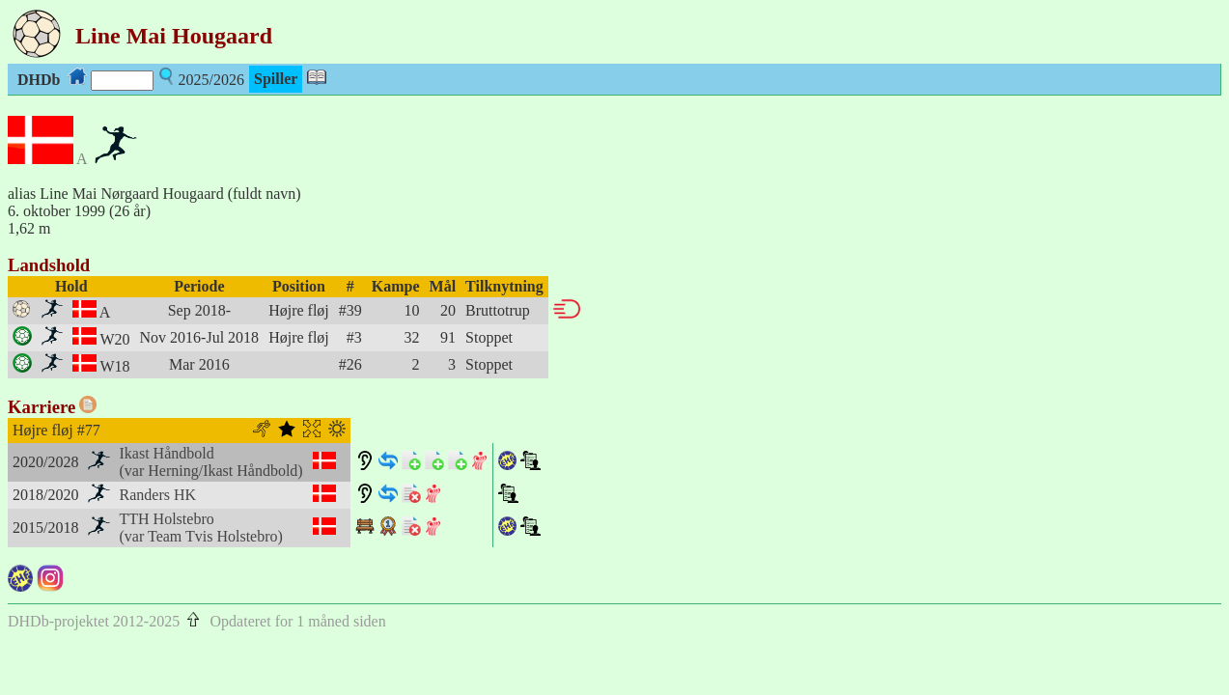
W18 (114, 366)
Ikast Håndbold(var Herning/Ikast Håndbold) (211, 462)
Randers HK (158, 494)
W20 (114, 339)
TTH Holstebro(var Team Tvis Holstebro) (201, 527)
